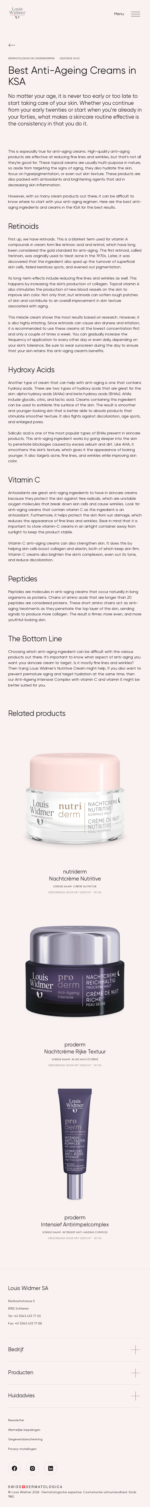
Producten (75, 1373)
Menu (128, 14)
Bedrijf (75, 1349)
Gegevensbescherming (25, 1439)
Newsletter (16, 1420)
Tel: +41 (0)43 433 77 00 (24, 1316)
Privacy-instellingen (22, 1449)
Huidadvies (75, 1396)
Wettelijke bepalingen (24, 1430)
